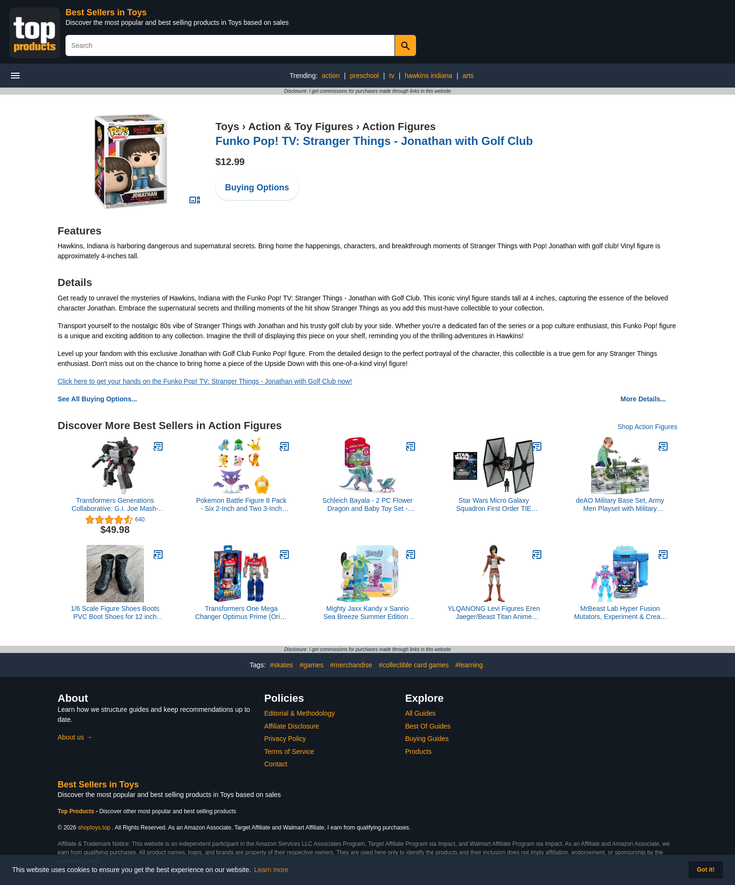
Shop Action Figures (647, 427)
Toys (228, 127)
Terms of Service (289, 751)
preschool (364, 75)
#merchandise (351, 665)
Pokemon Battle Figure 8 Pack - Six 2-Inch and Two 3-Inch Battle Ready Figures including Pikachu (241, 505)
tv (392, 75)
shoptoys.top (94, 827)
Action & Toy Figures (300, 127)
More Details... (643, 399)
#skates (281, 665)
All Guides (420, 713)
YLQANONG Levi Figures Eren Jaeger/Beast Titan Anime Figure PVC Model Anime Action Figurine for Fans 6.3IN (494, 613)
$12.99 (230, 161)
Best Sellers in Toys (106, 12)
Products (418, 751)
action (331, 75)
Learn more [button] (271, 870)
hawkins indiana (428, 75)
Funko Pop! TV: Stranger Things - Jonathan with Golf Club (374, 140)
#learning (469, 665)
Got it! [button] (705, 869)
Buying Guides (427, 738)
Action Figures (399, 127)
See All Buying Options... (97, 399)
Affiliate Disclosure (291, 726)
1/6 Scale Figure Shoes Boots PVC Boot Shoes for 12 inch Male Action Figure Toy (115, 613)
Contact (275, 764)
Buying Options (257, 187)
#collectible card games (414, 665)
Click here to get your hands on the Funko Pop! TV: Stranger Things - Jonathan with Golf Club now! (205, 381)
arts (467, 75)
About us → (75, 737)
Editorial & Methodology (299, 713)
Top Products (77, 811)
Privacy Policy (285, 738)
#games (312, 665)
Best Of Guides (427, 726)
